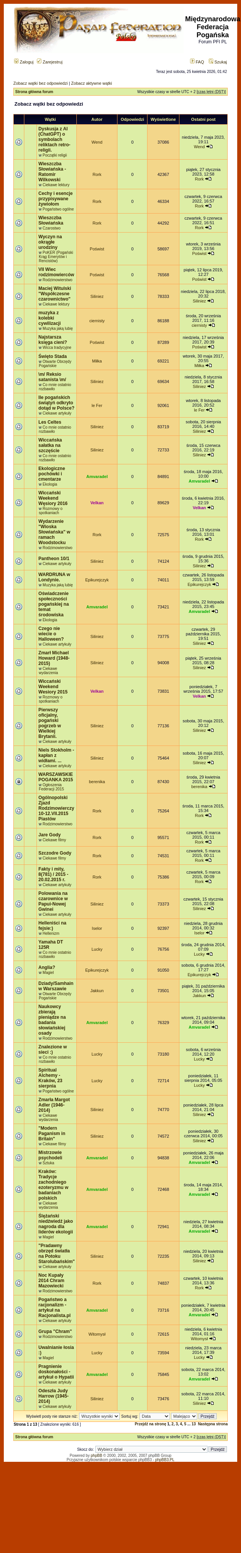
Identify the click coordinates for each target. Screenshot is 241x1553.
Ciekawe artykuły (57, 413)
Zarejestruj (49, 62)
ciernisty (97, 320)
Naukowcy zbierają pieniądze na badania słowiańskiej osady (52, 1020)
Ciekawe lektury (56, 185)
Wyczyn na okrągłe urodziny (50, 242)
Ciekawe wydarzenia (48, 670)
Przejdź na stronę (150, 1424)
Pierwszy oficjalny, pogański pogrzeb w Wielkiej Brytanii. (49, 723)
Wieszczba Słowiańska (50, 220)
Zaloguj (23, 62)
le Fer (97, 405)
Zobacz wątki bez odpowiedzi (40, 83)
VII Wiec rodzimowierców (56, 272)
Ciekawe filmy (54, 840)
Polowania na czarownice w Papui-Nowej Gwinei (53, 901)
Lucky (97, 949)
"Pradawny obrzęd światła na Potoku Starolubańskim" (56, 1253)
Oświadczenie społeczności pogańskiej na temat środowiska (53, 604)
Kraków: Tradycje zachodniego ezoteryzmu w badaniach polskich (53, 1185)
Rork (96, 174)
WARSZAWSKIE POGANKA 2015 (55, 777)
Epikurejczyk (97, 580)
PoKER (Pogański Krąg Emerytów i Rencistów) (56, 256)
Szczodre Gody (54, 853)
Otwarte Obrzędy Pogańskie (55, 363)
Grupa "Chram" (55, 1331)
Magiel (48, 972)
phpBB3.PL (164, 1460)
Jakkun (97, 990)
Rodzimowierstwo (57, 280)
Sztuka (48, 1163)
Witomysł (97, 1334)
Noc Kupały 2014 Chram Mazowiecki (51, 1281)
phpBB (96, 1455)
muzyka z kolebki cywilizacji (49, 318)
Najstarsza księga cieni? (52, 339)
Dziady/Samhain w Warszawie (55, 986)
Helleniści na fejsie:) (52, 925)
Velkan (97, 502)
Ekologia (50, 484)
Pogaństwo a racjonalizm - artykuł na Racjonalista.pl (54, 1307)
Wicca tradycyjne (57, 347)
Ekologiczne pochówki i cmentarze (51, 474)
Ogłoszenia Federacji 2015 (51, 787)
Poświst (97, 249)
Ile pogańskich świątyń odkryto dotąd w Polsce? (56, 403)
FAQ (197, 62)
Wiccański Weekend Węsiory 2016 (53, 498)
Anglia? (46, 967)
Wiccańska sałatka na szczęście (50, 445)
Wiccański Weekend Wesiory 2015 (53, 687)
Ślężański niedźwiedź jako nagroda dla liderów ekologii (55, 1224)
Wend (97, 142)
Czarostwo (51, 228)
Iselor (97, 928)
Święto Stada (52, 356)
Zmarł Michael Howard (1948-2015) (54, 658)
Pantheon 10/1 (53, 558)
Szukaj (218, 62)
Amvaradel (97, 476)
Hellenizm (51, 933)
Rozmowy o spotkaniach (50, 511)
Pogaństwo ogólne (58, 209)
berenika (97, 781)
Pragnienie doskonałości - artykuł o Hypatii (56, 1372)
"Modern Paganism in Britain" (51, 1133)
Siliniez (97, 296)
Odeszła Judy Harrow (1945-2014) (53, 1396)
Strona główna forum (34, 92)
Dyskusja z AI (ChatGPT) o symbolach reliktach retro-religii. (54, 139)
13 (194, 1424)
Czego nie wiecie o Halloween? (51, 634)
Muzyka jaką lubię (58, 328)
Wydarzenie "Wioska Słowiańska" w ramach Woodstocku (54, 532)
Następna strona (213, 1424)
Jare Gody (49, 834)
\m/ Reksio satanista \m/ (52, 377)
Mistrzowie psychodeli (50, 1155)
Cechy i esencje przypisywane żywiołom (55, 199)
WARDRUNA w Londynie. (54, 577)
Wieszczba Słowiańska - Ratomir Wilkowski (52, 171)
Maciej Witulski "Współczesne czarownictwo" (54, 294)
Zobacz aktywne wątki (91, 83)
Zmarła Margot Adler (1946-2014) (54, 1105)
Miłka (97, 361)
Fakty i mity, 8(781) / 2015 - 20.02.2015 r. (53, 874)
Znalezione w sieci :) (52, 1049)
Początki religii (55, 155)
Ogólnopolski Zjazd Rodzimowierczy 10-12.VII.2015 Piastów (56, 808)
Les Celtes (49, 422)
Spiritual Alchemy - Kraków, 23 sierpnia (50, 1078)
